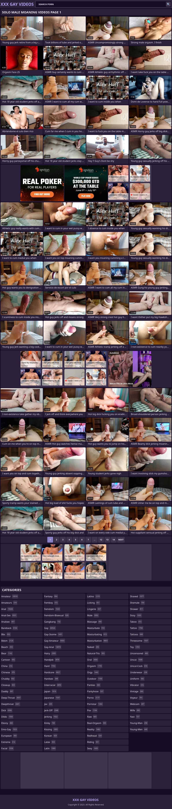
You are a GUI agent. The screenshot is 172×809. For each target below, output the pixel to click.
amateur (9, 596)
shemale (137, 603)
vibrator (137, 685)
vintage (137, 691)
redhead (94, 736)
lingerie (94, 609)
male (93, 615)
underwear (139, 672)
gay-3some (53, 634)
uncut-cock (139, 666)
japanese (52, 698)
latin (50, 748)
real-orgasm (97, 723)
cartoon (8, 660)
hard (50, 666)
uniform (137, 679)
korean (51, 736)
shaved (137, 596)
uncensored (139, 653)
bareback (9, 628)
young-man (139, 723)
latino (93, 596)
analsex (8, 622)
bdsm (7, 641)
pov (92, 710)
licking (93, 603)
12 (101, 539)
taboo (136, 622)
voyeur (136, 698)
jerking (51, 717)
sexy (93, 748)
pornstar (95, 704)
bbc (6, 634)
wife (135, 710)
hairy (50, 653)
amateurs (9, 603)
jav (48, 704)
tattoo (136, 628)
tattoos (137, 634)
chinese (8, 672)
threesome (139, 641)
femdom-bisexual (56, 615)
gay (50, 628)
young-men (139, 729)
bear (7, 653)
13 (107, 539)
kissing (51, 729)
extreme (8, 742)
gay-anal (52, 647)
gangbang (52, 622)
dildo (7, 717)
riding (93, 742)
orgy (93, 672)
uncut (136, 660)
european (9, 736)
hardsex (51, 679)
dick (6, 710)
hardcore (52, 672)
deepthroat (10, 704)
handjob (52, 660)
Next (121, 539)
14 (114, 539)
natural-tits (96, 653)
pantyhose (95, 691)
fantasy (51, 596)
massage (94, 622)
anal (7, 609)
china (7, 666)
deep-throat (11, 698)
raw (92, 717)
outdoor (95, 679)
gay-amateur (54, 641)
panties (94, 685)
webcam (137, 704)
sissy (136, 615)
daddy (7, 691)
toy (135, 647)
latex (50, 742)
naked (93, 647)
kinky (50, 723)
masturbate (96, 628)
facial (7, 748)
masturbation (97, 641)
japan (50, 691)
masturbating (97, 634)
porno (93, 698)
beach (7, 647)
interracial (53, 685)
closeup (8, 685)
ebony (7, 723)
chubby (8, 679)
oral (92, 660)
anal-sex (9, 615)
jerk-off (51, 710)
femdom (52, 609)
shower (137, 609)
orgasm (94, 666)
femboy (51, 603)
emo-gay (9, 729)
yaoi (135, 717)
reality (94, 729)
